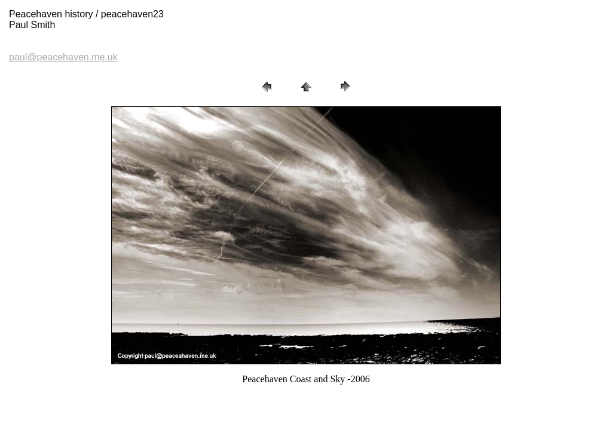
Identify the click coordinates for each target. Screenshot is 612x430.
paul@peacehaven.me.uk (63, 57)
